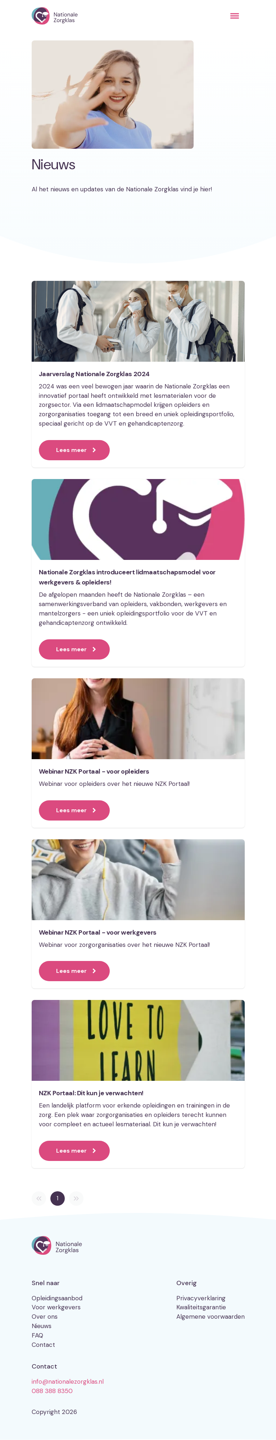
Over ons (45, 1317)
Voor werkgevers (56, 1307)
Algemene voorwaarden (210, 1317)
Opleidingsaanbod (57, 1298)
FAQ (37, 1335)
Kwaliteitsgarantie (201, 1307)
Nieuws (41, 1326)
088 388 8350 (52, 1391)
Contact (43, 1345)
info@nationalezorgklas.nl (68, 1381)
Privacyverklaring (201, 1298)
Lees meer (71, 450)
